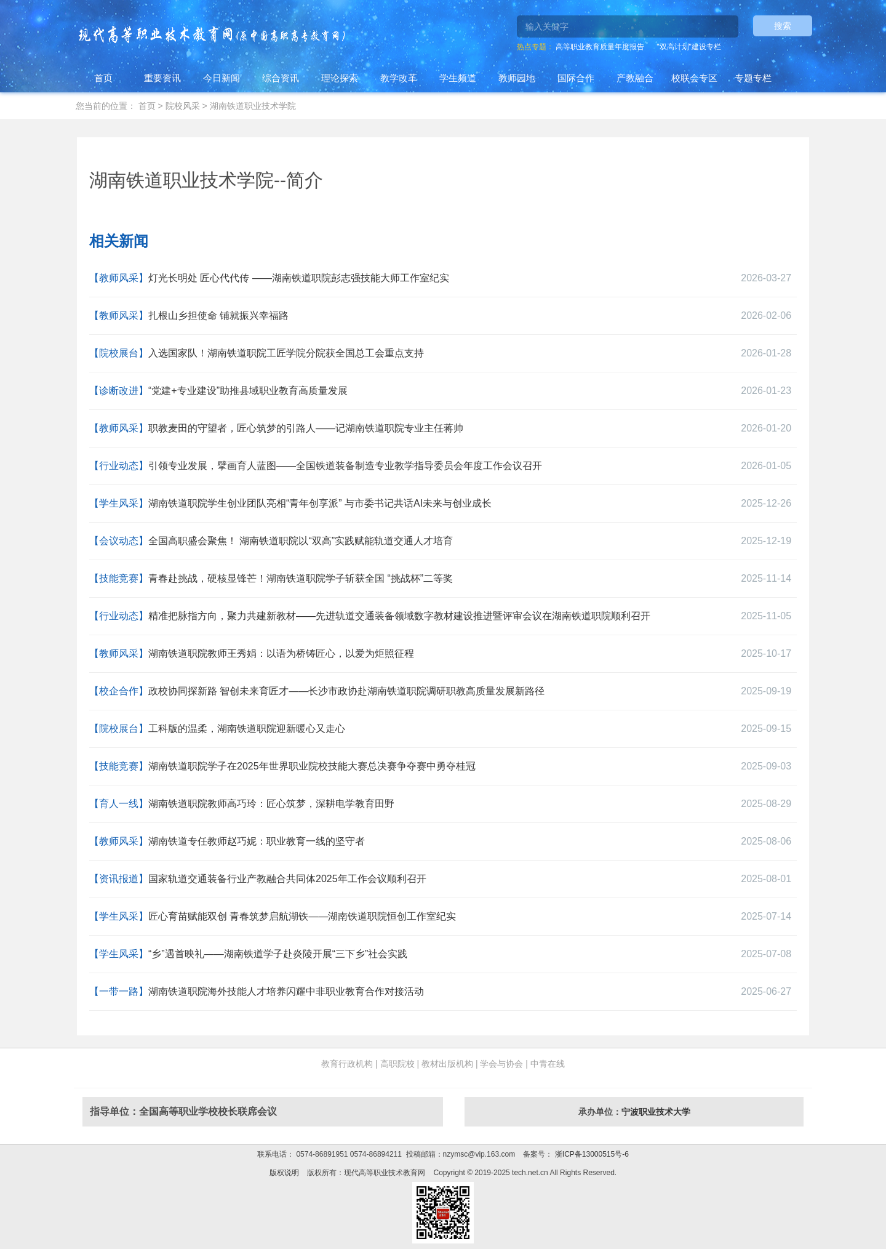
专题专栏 (753, 78)
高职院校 (397, 1064)
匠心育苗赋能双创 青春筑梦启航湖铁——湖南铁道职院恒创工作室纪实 (302, 916)
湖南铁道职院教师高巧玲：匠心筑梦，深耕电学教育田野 (271, 803)
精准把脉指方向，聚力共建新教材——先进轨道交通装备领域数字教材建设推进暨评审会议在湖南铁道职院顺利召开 (399, 616)
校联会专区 (694, 78)
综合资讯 (280, 78)
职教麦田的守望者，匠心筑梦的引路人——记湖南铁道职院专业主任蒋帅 (305, 428)
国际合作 (575, 78)
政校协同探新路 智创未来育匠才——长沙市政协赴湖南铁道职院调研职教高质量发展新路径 (346, 691)
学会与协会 (501, 1064)
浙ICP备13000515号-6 (590, 1154)
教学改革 (398, 78)
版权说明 (284, 1172)
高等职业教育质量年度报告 (600, 46)
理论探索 (339, 78)
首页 (103, 78)
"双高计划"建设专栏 (689, 46)
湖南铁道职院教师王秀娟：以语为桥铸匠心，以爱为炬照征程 (281, 653)
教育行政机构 (347, 1064)
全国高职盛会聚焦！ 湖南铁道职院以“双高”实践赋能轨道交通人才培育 (300, 541)
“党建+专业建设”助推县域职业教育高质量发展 (248, 390)
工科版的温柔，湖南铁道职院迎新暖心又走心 (246, 728)
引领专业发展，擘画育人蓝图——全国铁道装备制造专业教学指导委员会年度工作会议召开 (345, 465)
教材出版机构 (447, 1064)
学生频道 (457, 78)
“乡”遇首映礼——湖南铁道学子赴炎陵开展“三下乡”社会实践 (277, 954)
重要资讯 (162, 78)
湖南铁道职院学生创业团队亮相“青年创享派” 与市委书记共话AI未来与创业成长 (320, 503)
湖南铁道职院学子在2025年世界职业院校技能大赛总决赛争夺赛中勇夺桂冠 (312, 766)
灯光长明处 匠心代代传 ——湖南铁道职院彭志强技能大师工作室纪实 (298, 278)
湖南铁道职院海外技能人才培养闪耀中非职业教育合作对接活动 (286, 991)
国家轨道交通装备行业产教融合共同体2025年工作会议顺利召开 (287, 878)
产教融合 (635, 78)
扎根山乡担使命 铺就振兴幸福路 (218, 315)
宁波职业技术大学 (655, 1112)
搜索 (782, 26)
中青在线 (547, 1064)
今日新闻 (221, 78)
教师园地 (516, 78)
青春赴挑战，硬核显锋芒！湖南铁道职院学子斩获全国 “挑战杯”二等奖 (300, 578)
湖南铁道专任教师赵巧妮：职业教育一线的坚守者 (256, 841)
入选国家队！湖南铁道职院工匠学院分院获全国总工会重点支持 (286, 353)
